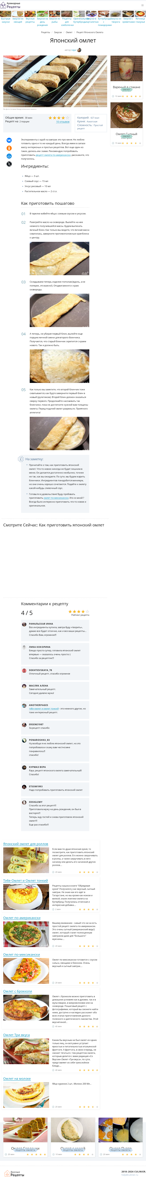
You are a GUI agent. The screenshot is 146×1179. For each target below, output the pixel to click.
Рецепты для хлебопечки (67, 22)
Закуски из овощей (17, 20)
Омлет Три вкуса (16, 1035)
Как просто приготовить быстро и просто (14, 1173)
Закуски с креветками (128, 20)
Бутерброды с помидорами (105, 22)
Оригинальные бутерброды (81, 20)
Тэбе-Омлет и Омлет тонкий (25, 880)
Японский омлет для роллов (25, 844)
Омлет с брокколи (17, 991)
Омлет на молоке (17, 1078)
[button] (142, 5)
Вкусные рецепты (30, 20)
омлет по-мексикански (56, 497)
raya (76, 49)
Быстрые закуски (5, 20)
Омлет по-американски (21, 917)
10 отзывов (62, 121)
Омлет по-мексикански (21, 954)
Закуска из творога (115, 20)
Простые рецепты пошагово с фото (10, 5)
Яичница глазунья (140, 20)
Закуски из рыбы (54, 20)
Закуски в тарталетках (92, 20)
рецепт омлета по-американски (53, 154)
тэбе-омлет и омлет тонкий (44, 708)
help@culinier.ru (130, 1174)
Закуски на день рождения (42, 22)
